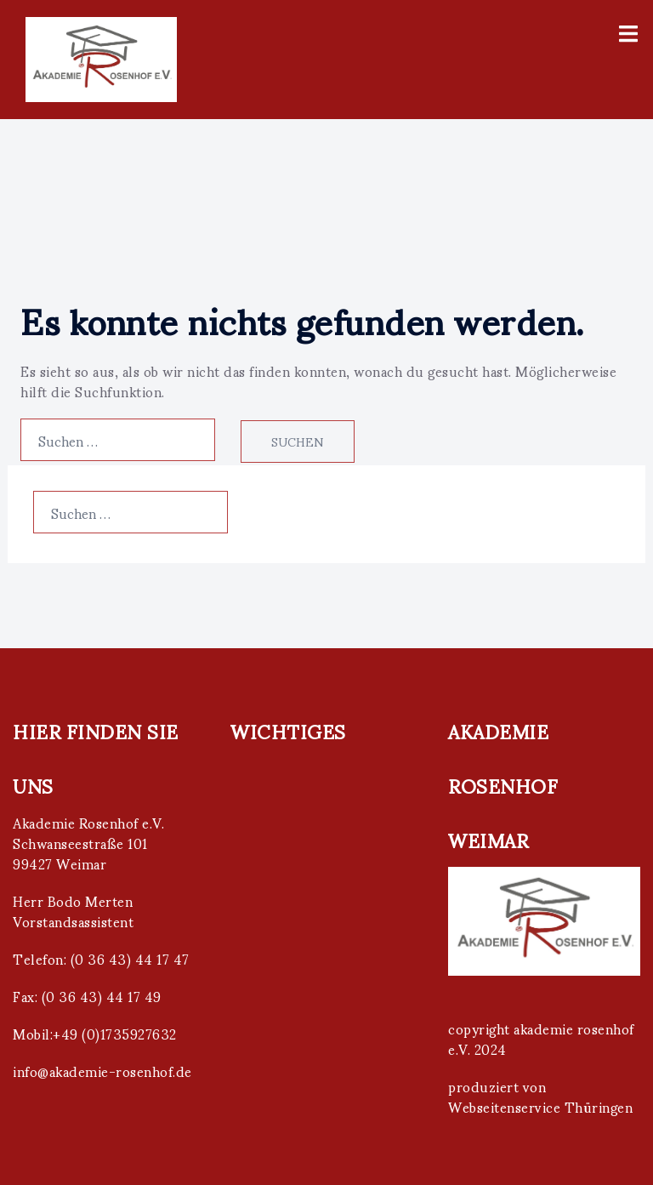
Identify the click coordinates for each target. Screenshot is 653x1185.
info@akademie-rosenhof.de (102, 1071)
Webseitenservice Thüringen (540, 1106)
